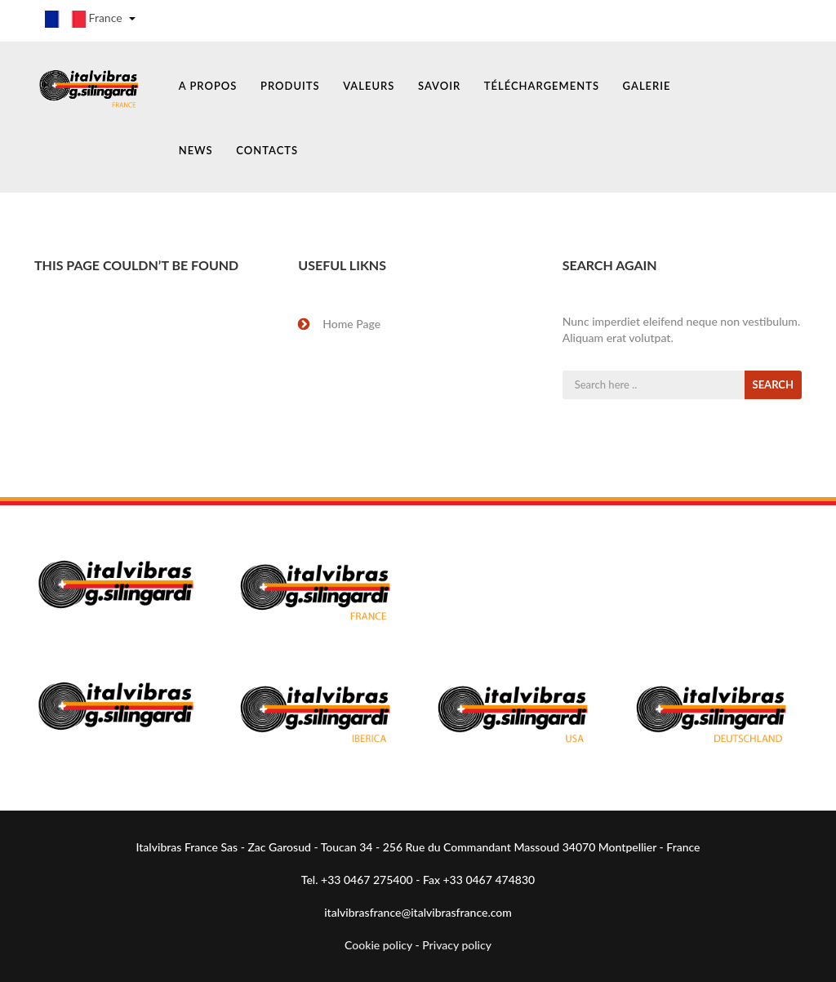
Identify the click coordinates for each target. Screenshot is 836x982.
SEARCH (773, 384)
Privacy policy (456, 945)
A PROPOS (208, 85)
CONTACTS (267, 150)
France (90, 19)
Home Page (351, 324)
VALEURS (368, 85)
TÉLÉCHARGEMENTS (541, 85)
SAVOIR (439, 85)
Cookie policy (378, 945)
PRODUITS (290, 85)
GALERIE (647, 85)
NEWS (196, 150)
